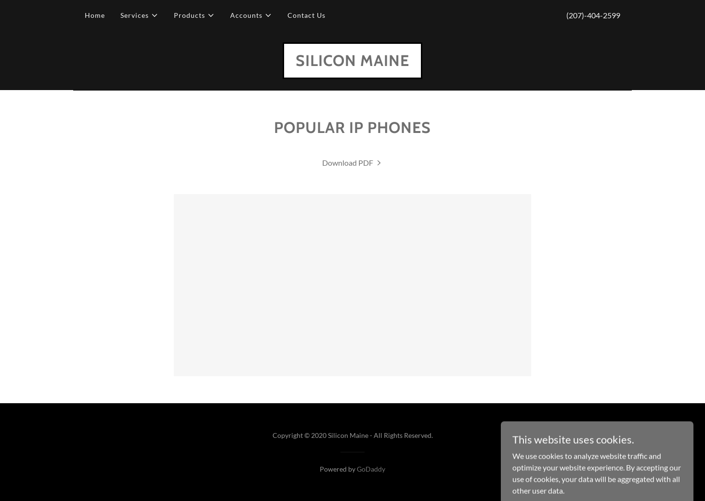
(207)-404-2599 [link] (593, 15)
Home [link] (95, 15)
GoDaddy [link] (371, 469)
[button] (139, 15)
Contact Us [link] (306, 15)
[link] (352, 62)
